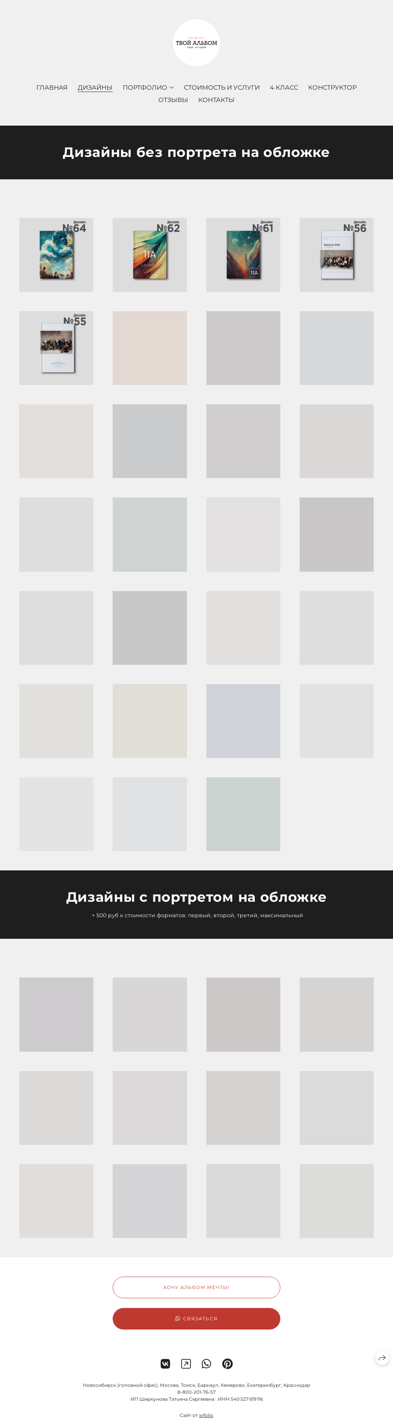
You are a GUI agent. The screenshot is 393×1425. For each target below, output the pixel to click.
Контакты (216, 100)
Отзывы (173, 100)
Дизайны (95, 87)
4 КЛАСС (284, 87)
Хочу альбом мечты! (196, 1295)
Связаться (196, 1326)
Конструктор (332, 87)
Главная (52, 87)
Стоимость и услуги (222, 87)
